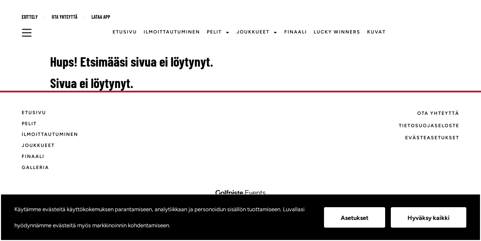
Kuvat (376, 32)
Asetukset (354, 218)
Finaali (295, 32)
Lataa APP (101, 17)
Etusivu (125, 32)
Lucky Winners (337, 32)
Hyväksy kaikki (429, 218)
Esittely (30, 17)
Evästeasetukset (432, 138)
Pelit (218, 32)
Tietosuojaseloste (429, 126)
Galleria (35, 167)
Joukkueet (257, 32)
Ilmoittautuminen (172, 32)
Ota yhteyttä (64, 17)
